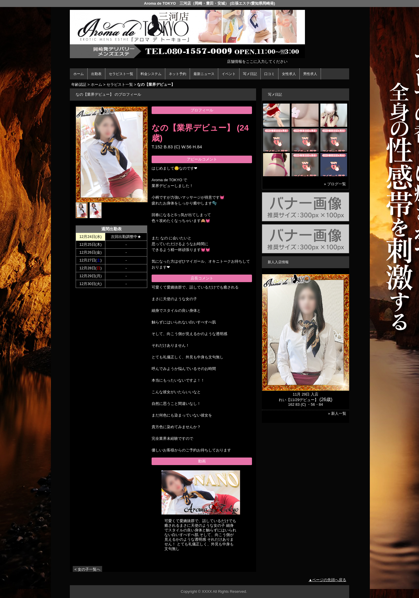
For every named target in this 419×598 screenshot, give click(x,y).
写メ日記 (250, 74)
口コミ (269, 74)
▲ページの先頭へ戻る (327, 580)
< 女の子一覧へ (87, 569)
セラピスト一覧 (121, 74)
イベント (229, 74)
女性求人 (289, 74)
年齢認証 (78, 84)
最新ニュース (203, 74)
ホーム (78, 74)
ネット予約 (177, 74)
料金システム (151, 74)
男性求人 (310, 74)
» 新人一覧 (337, 413)
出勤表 (96, 74)
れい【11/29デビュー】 (299, 400)
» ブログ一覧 (335, 184)
